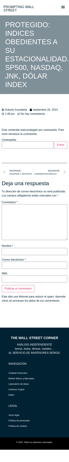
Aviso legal (14, 415)
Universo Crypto (16, 389)
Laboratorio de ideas (19, 384)
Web (4, 273)
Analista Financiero (18, 373)
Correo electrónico (14, 259)
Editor (11, 395)
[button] (63, 7)
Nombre (7, 246)
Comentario (10, 202)
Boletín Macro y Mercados (21, 378)
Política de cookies (18, 426)
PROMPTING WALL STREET (18, 8)
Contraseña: (27, 143)
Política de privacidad (19, 420)
